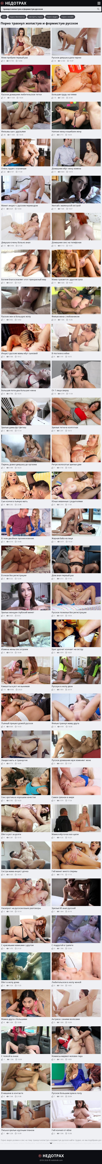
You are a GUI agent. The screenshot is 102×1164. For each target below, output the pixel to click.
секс (4, 17)
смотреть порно (36, 17)
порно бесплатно (17, 17)
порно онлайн (67, 17)
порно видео (52, 17)
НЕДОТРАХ (13, 3)
